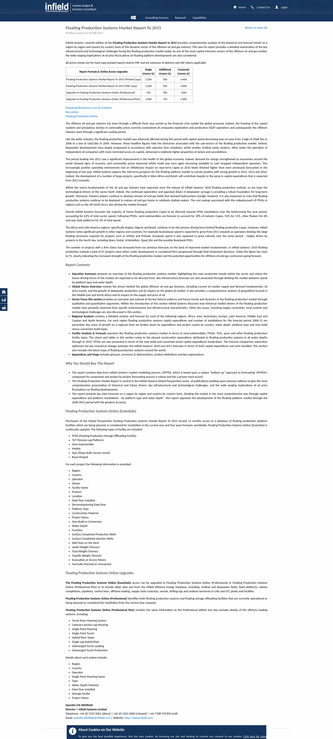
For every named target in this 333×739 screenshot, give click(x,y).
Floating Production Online (82, 116)
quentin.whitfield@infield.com (92, 718)
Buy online (72, 112)
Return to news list (256, 28)
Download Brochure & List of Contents (89, 108)
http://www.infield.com (138, 718)
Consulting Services (156, 18)
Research (180, 18)
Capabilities (199, 18)
